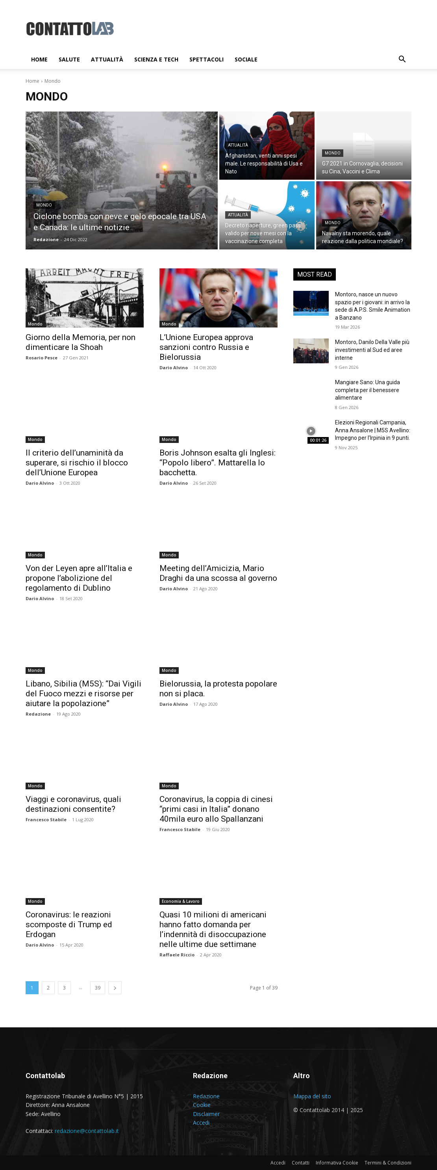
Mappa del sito (312, 1096)
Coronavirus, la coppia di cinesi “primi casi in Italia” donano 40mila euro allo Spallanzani (216, 809)
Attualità (107, 59)
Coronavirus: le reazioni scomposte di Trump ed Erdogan (69, 924)
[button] (402, 60)
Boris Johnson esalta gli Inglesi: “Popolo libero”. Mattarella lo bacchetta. (217, 462)
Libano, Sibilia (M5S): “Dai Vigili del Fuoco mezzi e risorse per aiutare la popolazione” (83, 693)
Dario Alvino (173, 367)
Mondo (44, 205)
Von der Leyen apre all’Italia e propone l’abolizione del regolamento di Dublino (79, 578)
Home (39, 59)
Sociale (246, 59)
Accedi (201, 1122)
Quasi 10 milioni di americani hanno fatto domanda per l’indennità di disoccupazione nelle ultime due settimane (213, 929)
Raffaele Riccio (176, 955)
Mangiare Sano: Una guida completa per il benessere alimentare (367, 390)
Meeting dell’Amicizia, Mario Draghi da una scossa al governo (218, 573)
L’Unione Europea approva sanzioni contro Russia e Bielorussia (206, 347)
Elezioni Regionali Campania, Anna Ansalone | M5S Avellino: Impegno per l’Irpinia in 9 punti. (372, 430)
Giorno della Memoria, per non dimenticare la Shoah (80, 342)
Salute (69, 59)
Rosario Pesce (41, 358)
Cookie (202, 1105)
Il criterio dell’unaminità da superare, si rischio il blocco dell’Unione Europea (77, 462)
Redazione (38, 714)
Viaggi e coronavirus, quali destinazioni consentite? (73, 804)
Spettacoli (206, 59)
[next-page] (115, 987)
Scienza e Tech (156, 59)
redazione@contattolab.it (87, 1131)
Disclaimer (206, 1114)
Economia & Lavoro (181, 901)
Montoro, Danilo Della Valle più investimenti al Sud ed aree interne (372, 350)
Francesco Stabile (46, 819)
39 (97, 987)
